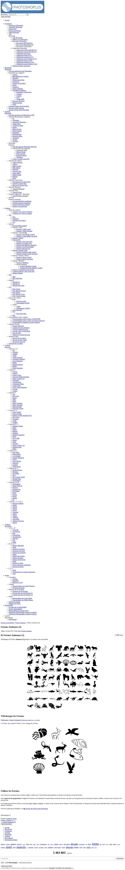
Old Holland (16, 484)
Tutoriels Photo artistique (20, 196)
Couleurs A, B (13, 349)
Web (10, 215)
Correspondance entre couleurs (18, 317)
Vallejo (14, 514)
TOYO (14, 510)
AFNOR (15, 352)
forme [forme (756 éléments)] (95, 843)
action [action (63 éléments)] (8, 844)
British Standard (17, 368)
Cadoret (14, 164)
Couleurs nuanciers (8, 346)
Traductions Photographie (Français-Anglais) (23, 612)
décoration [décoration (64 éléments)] (67, 844)
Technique (15, 138)
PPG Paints (15, 491)
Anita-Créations (17, 162)
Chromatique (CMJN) (23, 308)
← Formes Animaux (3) (8, 822)
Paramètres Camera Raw (24, 92)
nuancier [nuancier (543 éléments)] (21, 847)
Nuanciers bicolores (18, 549)
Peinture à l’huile (17, 563)
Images (7, 575)
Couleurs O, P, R (14, 482)
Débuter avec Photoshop (20, 39)
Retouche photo (17, 136)
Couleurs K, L (13, 451)
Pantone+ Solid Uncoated (24, 231)
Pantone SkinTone (18, 326)
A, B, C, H (12, 528)
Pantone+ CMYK (17, 238)
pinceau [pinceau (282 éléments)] (69, 847)
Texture (14, 139)
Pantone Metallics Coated (28, 266)
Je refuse (58, 868)
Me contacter (9, 838)
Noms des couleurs (14, 210)
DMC (14, 400)
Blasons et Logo (17, 582)
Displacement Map (18, 80)
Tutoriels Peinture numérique (21, 203)
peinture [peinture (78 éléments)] (50, 847)
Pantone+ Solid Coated (23, 229)
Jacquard (15, 444)
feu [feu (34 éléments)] (86, 844)
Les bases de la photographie (18, 607)
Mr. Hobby (15, 473)
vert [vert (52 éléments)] (92, 847)
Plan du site (8, 829)
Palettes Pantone (17, 273)
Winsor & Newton (18, 521)
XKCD (14, 523)
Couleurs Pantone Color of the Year (23, 271)
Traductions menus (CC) (24, 55)
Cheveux (15, 538)
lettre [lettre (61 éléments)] (114, 844)
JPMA (14, 449)
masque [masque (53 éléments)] (3, 847)
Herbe (14, 542)
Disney (14, 398)
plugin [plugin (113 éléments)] (76, 847)
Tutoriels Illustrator (15, 187)
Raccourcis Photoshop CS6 (24, 45)
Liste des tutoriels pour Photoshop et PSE (21, 115)
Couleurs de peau (14, 324)
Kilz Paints (15, 452)
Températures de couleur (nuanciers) (23, 572)
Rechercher (120, 858)
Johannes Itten (16, 447)
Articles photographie (15, 609)
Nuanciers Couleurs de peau (21, 335)
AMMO (14, 354)
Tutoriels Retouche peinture (21, 205)
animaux (9, 818)
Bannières (15, 581)
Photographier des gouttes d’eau (19, 610)
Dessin (14, 127)
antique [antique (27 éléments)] (23, 844)
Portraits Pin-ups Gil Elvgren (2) (22, 595)
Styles (14, 104)
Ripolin (14, 498)
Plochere (15, 487)
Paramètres (15, 132)
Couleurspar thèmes (8, 525)
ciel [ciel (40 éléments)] (48, 844)
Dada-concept (16, 166)
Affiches (15, 579)
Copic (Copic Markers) (19, 387)
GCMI (14, 421)
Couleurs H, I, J (13, 424)
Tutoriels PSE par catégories (21, 148)
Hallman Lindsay (17, 426)
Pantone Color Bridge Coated (25, 234)
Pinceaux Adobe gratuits (16, 108)
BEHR (14, 363)
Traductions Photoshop (19, 48)
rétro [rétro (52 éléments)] (84, 847)
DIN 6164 (15, 396)
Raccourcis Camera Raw (24, 46)
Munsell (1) (16, 282)
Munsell (11, 280)
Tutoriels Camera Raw (16, 180)
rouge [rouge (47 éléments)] (80, 847)
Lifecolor (15, 463)
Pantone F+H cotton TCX (24, 241)
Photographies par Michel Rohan (22, 600)
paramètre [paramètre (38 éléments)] (41, 847)
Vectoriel (15, 141)
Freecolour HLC (21, 313)
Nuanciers (15, 87)
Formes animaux (20, 623)
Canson (14, 371)
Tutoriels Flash (13, 190)
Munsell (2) (16, 284)
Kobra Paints (16, 454)
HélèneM (15, 169)
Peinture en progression (19, 206)
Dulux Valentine (17, 405)
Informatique (13, 619)
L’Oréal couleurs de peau (20, 329)
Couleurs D (12, 393)
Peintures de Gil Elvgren (16, 589)
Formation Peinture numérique (21, 201)
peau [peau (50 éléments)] (46, 847)
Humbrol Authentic (18, 435)
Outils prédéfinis (17, 89)
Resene (14, 494)
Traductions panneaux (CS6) (25, 62)
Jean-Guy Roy (16, 171)
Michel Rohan (16, 175)
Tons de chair (16, 333)
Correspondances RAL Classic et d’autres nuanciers (28, 321)
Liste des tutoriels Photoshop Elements (24, 147)
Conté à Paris (16, 386)
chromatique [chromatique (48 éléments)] (43, 844)
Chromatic (15, 380)
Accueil (7, 827)
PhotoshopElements (12, 144)
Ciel (13, 540)
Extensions (15, 81)
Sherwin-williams (18, 503)
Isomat (14, 440)
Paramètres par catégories (16, 73)
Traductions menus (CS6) (24, 60)
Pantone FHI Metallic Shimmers (26, 245)
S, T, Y (11, 568)
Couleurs (7, 208)
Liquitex (15, 465)
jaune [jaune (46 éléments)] (110, 844)
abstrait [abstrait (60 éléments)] (3, 844)
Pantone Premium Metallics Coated (31, 268)
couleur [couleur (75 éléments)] (56, 844)
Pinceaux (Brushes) (18, 101)
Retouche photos (21, 155)
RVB (14, 299)
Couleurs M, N (13, 468)
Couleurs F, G (13, 410)
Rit (13, 500)
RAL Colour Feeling (18, 296)
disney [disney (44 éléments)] (61, 844)
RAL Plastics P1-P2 (18, 294)
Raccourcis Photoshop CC (24, 43)
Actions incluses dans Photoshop (19, 110)
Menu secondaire (6, 824)
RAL (10, 287)
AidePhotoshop (12, 35)
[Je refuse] (73, 868)
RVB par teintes (21, 301)
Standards (15, 219)
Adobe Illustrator (14, 32)
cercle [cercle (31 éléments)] (38, 844)
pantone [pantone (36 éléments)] (36, 847)
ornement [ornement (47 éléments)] (31, 847)
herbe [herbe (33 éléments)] (103, 844)
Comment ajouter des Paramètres (19, 106)
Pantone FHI (16, 240)
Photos (11, 596)
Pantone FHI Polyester (23, 248)
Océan (14, 554)
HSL (13, 315)
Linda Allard (16, 173)
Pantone (11, 224)
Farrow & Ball (16, 414)
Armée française (17, 357)
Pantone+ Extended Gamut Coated (23, 270)
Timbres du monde (14, 602)
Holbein (14, 431)
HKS (10, 275)
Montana (15, 472)
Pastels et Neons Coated (23, 257)
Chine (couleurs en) (18, 378)
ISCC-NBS (15, 438)
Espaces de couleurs (15, 298)
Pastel (14, 561)
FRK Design (16, 168)
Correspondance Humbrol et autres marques (26, 322)
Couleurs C (12, 370)
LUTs (18, 97)
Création (11, 584)
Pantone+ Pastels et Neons (20, 255)
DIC (13, 394)
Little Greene (16, 466)
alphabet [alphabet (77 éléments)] (13, 844)
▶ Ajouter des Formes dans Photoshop (36, 808)
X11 (13, 222)
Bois (13, 533)
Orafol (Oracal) (17, 486)
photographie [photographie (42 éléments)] (57, 847)
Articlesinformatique (9, 616)
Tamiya (14, 507)
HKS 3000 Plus (17, 278)
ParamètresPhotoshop (8, 68)
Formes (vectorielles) (19, 83)
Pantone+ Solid (17, 227)
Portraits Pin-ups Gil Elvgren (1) (22, 593)
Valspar (14, 516)
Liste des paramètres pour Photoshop (20, 71)
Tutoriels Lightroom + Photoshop (19, 194)
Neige (14, 547)
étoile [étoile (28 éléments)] (95, 847)
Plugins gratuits (17, 103)
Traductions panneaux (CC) (25, 57)
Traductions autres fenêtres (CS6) (26, 64)
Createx (14, 391)
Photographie (9, 605)
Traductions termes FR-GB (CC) (26, 52)
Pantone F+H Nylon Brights (25, 247)
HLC (14, 312)
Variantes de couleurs (19, 220)
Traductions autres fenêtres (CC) (26, 59)
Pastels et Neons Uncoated (24, 259)
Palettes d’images (17, 558)
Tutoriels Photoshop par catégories (19, 117)
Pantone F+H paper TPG (24, 243)
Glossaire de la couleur (16, 343)
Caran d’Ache (16, 375)
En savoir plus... (67, 868)
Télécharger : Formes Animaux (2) (20, 720)
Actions (14, 74)
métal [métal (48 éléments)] (14, 847)
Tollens (14, 509)
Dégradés (15, 78)
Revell (14, 496)
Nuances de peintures (19, 552)
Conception (12, 577)
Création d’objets (17, 125)
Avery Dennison (17, 361)
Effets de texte (16, 129)
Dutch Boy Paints (17, 408)
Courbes (18, 96)
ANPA (14, 356)
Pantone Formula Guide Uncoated (26, 254)
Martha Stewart (17, 470)
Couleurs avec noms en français (22, 212)
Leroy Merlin (16, 461)
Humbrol (15, 433)
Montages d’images (18, 588)
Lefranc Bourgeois (18, 458)
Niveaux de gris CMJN (19, 340)
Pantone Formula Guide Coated (26, 252)
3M (13, 350)
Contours (19, 94)
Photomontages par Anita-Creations (23, 586)
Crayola (14, 389)
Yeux (14, 574)
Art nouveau (16, 531)
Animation (15, 120)
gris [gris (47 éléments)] (101, 844)
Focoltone (15, 419)
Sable (14, 570)
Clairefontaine (16, 382)
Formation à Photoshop (16, 25)
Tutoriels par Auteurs (15, 161)
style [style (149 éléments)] (89, 847)
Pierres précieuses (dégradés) (21, 565)
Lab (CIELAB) (17, 310)
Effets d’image (17, 131)
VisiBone (15, 517)
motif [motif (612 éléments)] (9, 847)
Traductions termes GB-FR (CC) (26, 50)
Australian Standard (18, 359)
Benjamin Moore (17, 364)
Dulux (14, 401)
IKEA (14, 436)
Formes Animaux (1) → (8, 820)
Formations (8, 24)
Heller (14, 428)
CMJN (14, 305)
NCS (13, 475)
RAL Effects (16, 292)
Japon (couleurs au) (18, 445)
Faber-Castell (16, 412)
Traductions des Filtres (23, 53)
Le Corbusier (16, 456)
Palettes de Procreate (18, 560)
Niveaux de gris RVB (19, 338)
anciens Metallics (21, 264)
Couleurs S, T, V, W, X (16, 502)
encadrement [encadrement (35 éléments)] (82, 844)
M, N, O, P (12, 544)
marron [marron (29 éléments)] (118, 844)
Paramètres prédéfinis (19, 90)
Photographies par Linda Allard (22, 598)
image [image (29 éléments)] (107, 844)
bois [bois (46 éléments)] (31, 844)
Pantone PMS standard (19, 226)
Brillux (14, 366)
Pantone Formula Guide (19, 250)
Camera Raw (13, 29)
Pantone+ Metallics (18, 261)
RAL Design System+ (19, 291)
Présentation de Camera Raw (21, 182)
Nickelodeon (16, 480)
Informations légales (11, 840)
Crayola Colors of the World (21, 331)
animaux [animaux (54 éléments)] (19, 844)
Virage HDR (20, 99)
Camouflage (16, 535)
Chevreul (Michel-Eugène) (20, 377)
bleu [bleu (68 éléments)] (27, 844)
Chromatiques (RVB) (23, 303)
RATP (14, 493)
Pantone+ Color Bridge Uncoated (26, 236)
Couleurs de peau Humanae (21, 328)
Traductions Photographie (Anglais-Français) (23, 614)
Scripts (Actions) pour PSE (20, 159)
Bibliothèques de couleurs (20, 76)
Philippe (15, 176)
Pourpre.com (16, 489)
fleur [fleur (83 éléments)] (89, 844)
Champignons (16, 537)
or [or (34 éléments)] (27, 847)
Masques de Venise (14, 603)
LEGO (14, 459)
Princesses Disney (18, 567)
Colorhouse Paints (18, 384)
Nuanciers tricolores (18, 551)
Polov (14, 178)
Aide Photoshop (17, 38)
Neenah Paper (16, 479)
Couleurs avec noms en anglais (22, 213)
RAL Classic (16, 289)
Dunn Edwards (17, 407)
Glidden (14, 422)
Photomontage (16, 134)
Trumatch (15, 512)
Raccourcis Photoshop (19, 41)
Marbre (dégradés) (18, 545)
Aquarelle (15, 530)
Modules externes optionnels (21, 66)
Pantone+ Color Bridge (19, 233)
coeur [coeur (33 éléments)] (51, 844)
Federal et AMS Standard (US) (22, 415)
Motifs (14, 85)
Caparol (14, 373)
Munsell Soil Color (18, 285)
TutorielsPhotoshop (8, 112)
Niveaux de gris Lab (18, 342)
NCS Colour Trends (18, 477)
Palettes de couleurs (18, 556)
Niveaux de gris (13, 336)
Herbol (14, 429)
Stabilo (14, 505)
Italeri (14, 442)
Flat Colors (15, 417)
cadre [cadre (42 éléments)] (34, 844)
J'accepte (51, 868)
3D (13, 118)
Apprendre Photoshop (15, 27)
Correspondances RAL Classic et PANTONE (26, 319)
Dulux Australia (17, 403)
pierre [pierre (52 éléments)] (63, 847)
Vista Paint (15, 519)
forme (15, 818)
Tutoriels (7, 833)
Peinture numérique (15, 31)
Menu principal (6, 16)
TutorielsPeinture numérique (15, 198)
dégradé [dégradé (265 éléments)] (74, 844)
